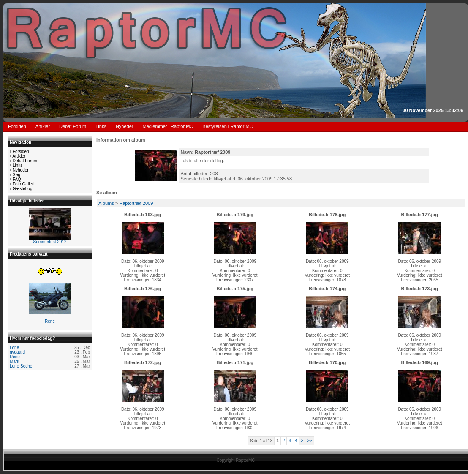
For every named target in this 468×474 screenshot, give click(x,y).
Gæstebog (23, 188)
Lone (14, 347)
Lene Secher (22, 366)
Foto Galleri (24, 184)
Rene (50, 321)
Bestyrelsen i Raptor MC (227, 126)
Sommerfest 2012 (50, 242)
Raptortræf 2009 (136, 203)
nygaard (17, 352)
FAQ (17, 179)
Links (100, 126)
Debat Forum (72, 126)
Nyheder (124, 126)
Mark (14, 361)
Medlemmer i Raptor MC (168, 126)
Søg (16, 174)
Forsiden (17, 126)
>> (309, 441)
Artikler (42, 126)
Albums (106, 203)
